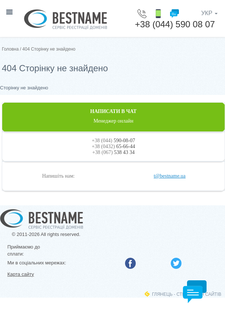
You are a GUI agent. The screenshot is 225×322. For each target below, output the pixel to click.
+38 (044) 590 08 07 (175, 24)
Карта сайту (20, 274)
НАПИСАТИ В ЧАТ (113, 116)
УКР (209, 13)
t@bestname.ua (170, 176)
